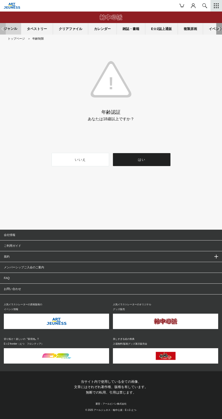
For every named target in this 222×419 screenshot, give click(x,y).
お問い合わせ (12, 289)
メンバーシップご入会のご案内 (24, 267)
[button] (219, 29)
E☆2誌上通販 (161, 29)
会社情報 (9, 235)
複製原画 (190, 29)
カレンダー (102, 29)
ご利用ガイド (12, 245)
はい (142, 160)
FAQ (7, 278)
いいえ (80, 160)
